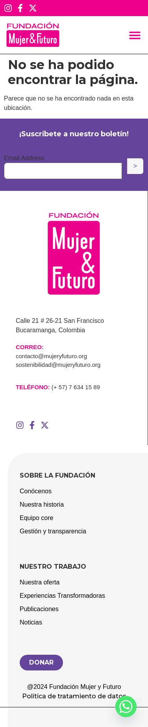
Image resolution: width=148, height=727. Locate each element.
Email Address (24, 158)
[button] (135, 35)
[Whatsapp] (126, 706)
